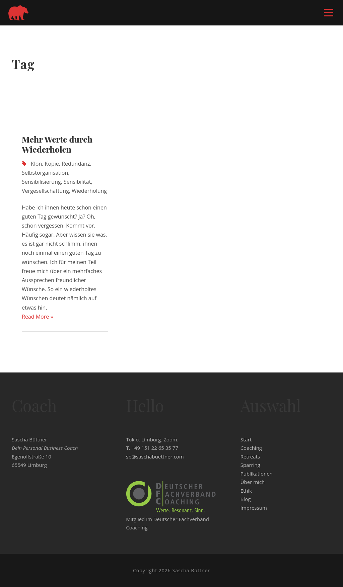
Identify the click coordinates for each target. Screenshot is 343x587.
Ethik (246, 490)
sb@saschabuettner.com (155, 456)
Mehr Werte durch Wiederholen (57, 144)
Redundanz (76, 163)
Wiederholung (89, 190)
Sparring (250, 465)
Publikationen (257, 473)
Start (246, 439)
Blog (246, 499)
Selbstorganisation (45, 172)
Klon (36, 163)
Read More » (37, 316)
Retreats (250, 456)
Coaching (251, 447)
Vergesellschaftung (45, 190)
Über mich (253, 482)
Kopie (52, 163)
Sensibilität (77, 181)
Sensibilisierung (41, 181)
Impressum (254, 507)
